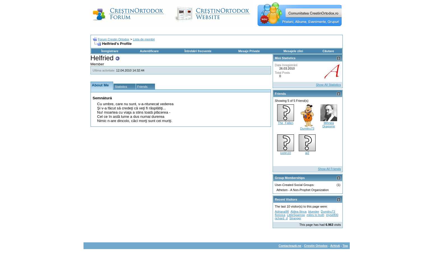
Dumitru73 (307, 128)
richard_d (281, 218)
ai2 (307, 153)
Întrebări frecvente (197, 51)
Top (345, 245)
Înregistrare (110, 51)
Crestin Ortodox (316, 245)
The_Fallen (285, 123)
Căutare (328, 51)
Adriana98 (282, 211)
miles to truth (315, 215)
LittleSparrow (296, 215)
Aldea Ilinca (299, 211)
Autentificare (149, 51)
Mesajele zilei (293, 51)
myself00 (332, 215)
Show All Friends (329, 169)
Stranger (295, 218)
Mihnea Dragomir (328, 124)
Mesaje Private (249, 51)
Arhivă (335, 245)
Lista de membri (144, 39)
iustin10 (285, 153)
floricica (280, 215)
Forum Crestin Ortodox (113, 39)
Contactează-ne (290, 245)
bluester (313, 211)
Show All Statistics (328, 84)
